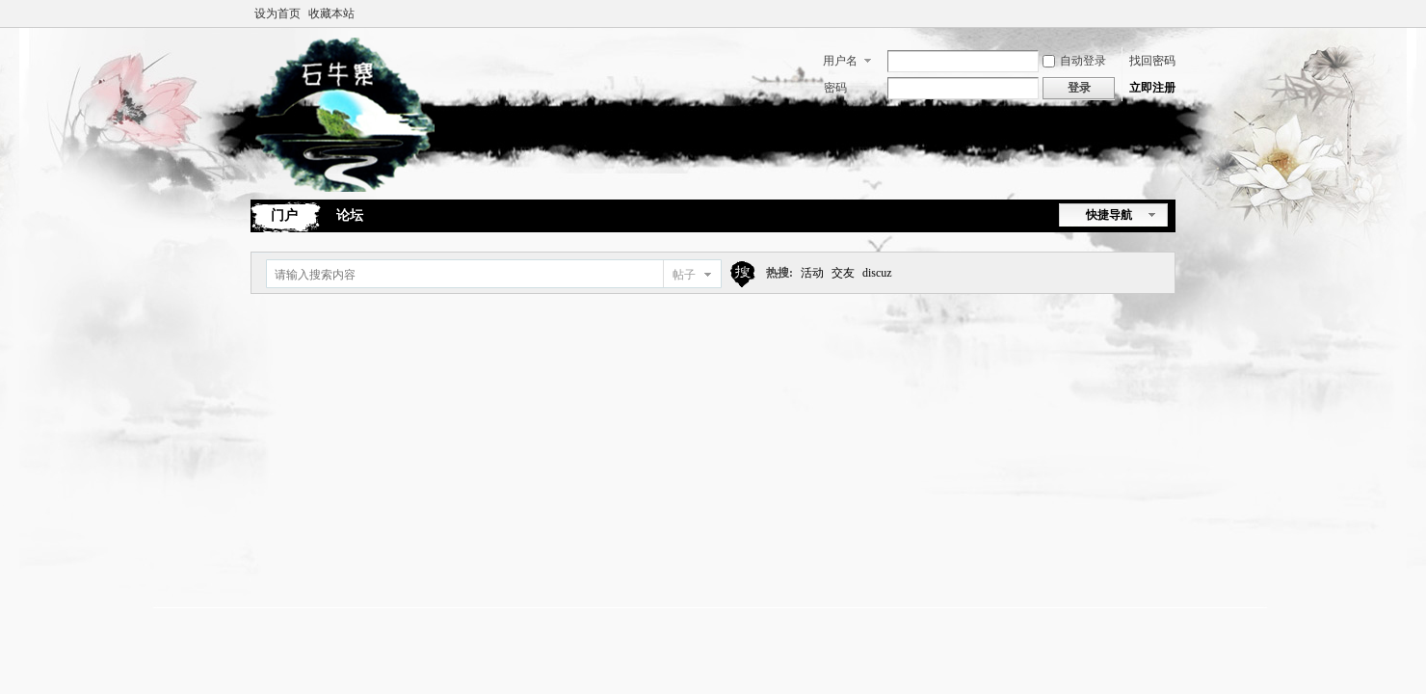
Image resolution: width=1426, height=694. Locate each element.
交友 (843, 273)
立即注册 (1152, 87)
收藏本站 (331, 13)
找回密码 (1152, 60)
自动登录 (1074, 60)
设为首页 (277, 13)
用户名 (840, 60)
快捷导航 (1109, 215)
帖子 (684, 274)
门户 (284, 215)
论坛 (349, 215)
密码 (835, 87)
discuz (877, 273)
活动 (812, 273)
